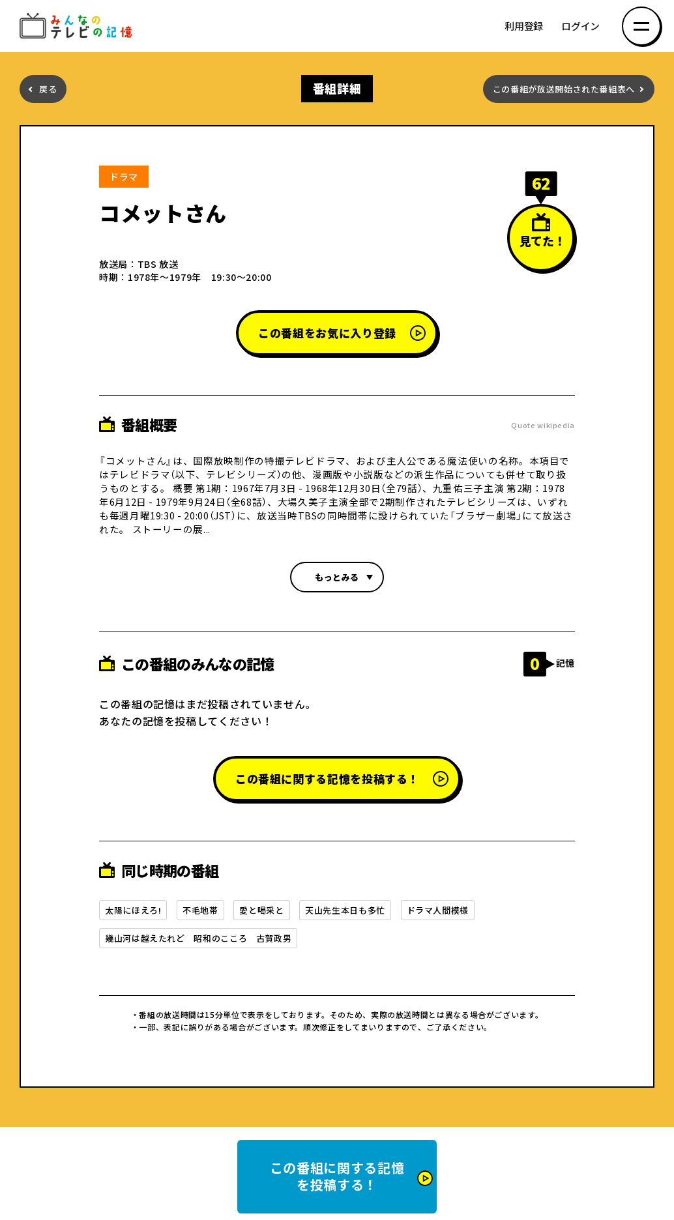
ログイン (580, 26)
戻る (48, 89)
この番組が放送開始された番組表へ (564, 89)
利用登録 (524, 26)
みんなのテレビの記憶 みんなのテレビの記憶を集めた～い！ (78, 26)
